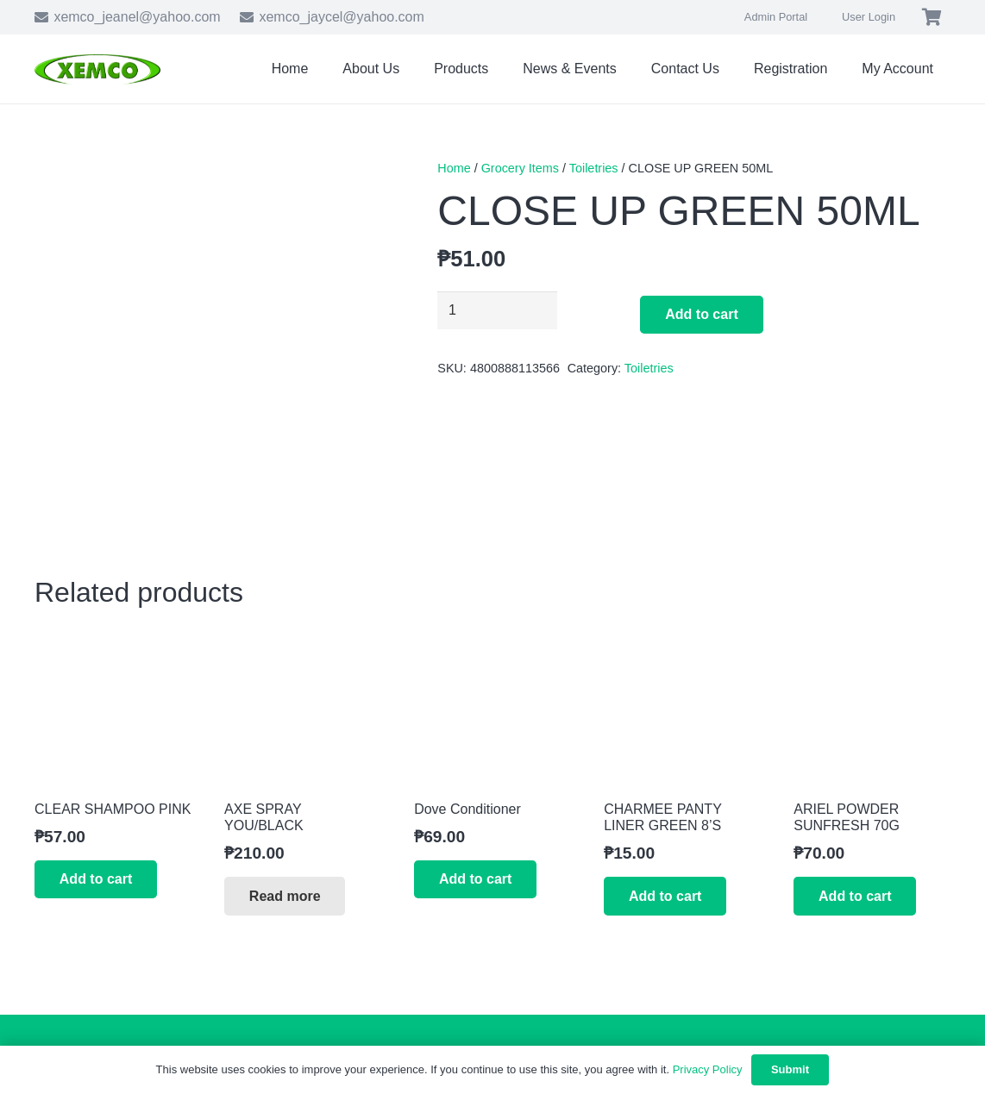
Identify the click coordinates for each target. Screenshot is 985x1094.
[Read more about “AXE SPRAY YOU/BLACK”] (284, 896)
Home (453, 168)
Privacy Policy (708, 1069)
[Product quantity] (496, 310)
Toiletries (593, 168)
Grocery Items (520, 168)
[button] (96, 879)
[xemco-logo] (97, 69)
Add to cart (701, 314)
